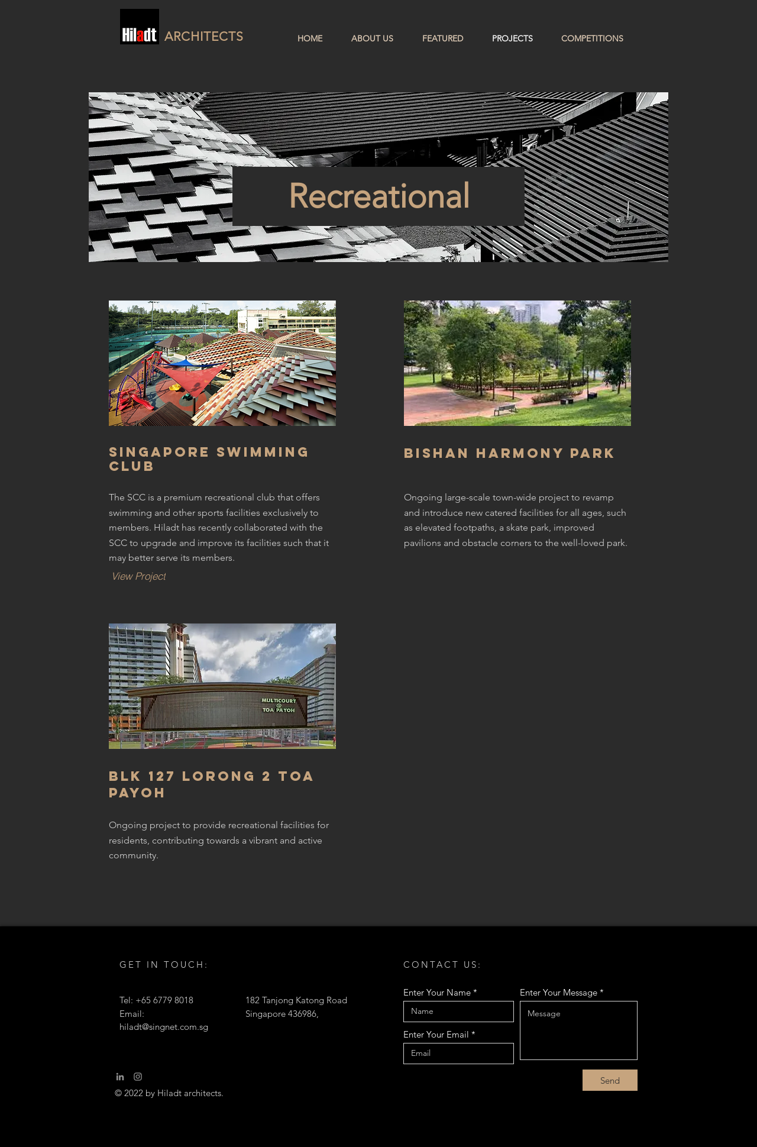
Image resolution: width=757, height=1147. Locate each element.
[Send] (610, 1080)
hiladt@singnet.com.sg (163, 1026)
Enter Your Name (437, 992)
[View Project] (138, 575)
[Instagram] (137, 1076)
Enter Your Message (558, 992)
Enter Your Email (436, 1034)
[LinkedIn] (120, 1076)
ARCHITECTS (204, 36)
